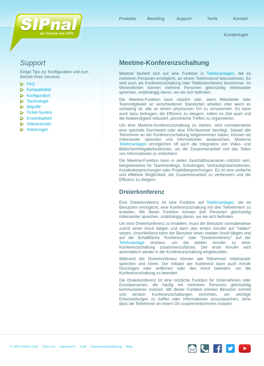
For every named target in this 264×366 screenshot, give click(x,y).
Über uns (49, 346)
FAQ (31, 84)
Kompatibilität (39, 89)
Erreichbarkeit (39, 118)
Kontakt (240, 18)
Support (184, 18)
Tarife (212, 18)
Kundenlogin (236, 35)
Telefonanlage (132, 242)
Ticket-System (39, 112)
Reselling (156, 18)
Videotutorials (39, 124)
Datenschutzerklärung (106, 346)
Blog (129, 346)
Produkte (127, 18)
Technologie (37, 101)
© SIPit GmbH (20, 346)
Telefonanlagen (220, 73)
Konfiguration (39, 95)
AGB (83, 346)
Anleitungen (37, 129)
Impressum (67, 346)
